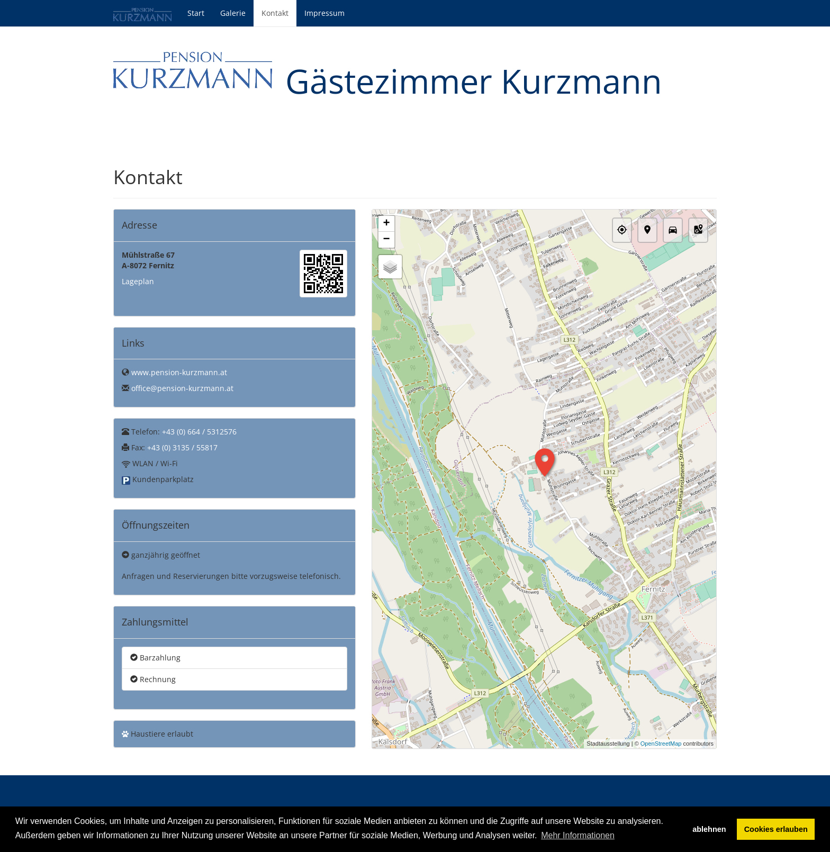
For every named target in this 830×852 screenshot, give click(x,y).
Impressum (324, 13)
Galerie (233, 13)
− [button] (386, 240)
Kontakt (274, 13)
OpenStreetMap (661, 743)
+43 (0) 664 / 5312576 (199, 432)
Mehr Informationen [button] (578, 835)
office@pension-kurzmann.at (182, 388)
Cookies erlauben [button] (776, 829)
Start (195, 13)
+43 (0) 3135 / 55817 (182, 447)
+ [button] (386, 224)
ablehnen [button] (709, 829)
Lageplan (138, 281)
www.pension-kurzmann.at (179, 372)
